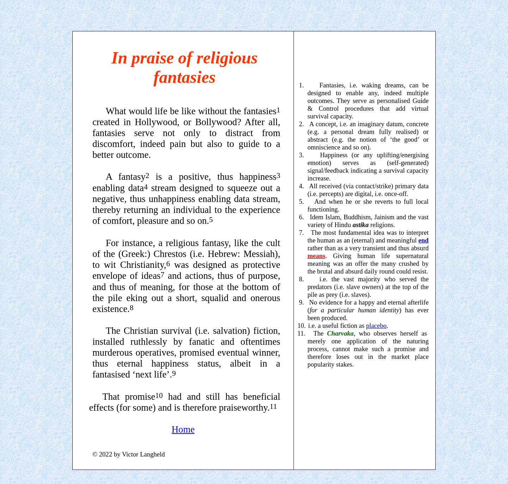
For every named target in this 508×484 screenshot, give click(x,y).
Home (183, 429)
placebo (376, 325)
